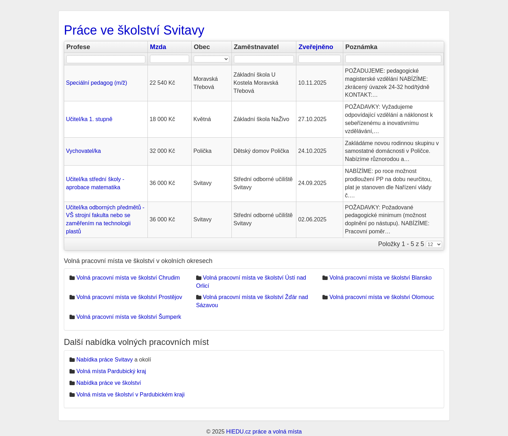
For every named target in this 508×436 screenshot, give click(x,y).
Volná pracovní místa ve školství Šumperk (128, 317)
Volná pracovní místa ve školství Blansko (380, 278)
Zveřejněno (315, 46)
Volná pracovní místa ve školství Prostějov (129, 297)
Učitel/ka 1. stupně (89, 119)
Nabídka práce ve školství (108, 383)
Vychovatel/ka (83, 151)
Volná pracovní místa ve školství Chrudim (128, 278)
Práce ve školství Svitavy (134, 30)
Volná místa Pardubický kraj (111, 371)
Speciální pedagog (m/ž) (96, 83)
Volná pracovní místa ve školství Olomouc (381, 297)
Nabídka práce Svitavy (104, 360)
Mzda (158, 46)
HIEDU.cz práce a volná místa (264, 432)
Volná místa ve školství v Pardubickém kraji (130, 395)
